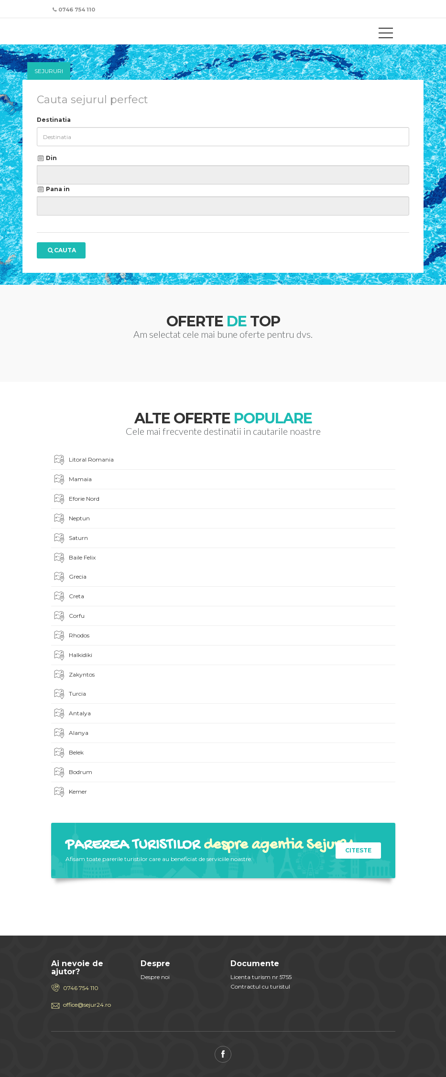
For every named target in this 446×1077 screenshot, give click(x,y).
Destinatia (54, 119)
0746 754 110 (80, 987)
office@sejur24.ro (87, 1004)
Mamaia (72, 480)
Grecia (69, 577)
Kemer (69, 792)
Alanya (70, 733)
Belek (68, 753)
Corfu (68, 616)
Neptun (71, 519)
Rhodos (71, 636)
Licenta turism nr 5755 (261, 976)
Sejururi (48, 71)
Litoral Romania (83, 460)
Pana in (53, 189)
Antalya (71, 714)
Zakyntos (73, 675)
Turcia (69, 694)
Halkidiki (72, 655)
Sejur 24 (94, 32)
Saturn (70, 538)
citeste (358, 850)
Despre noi (155, 976)
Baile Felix (74, 558)
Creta (68, 597)
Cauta (61, 250)
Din (47, 158)
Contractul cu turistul (260, 986)
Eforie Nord (76, 499)
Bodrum (72, 772)
